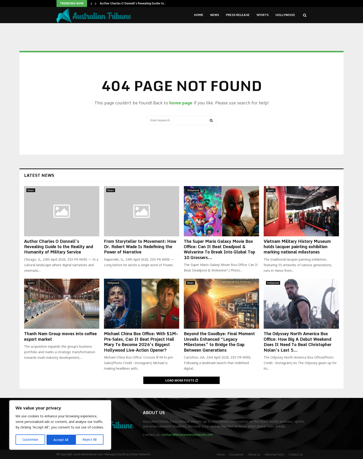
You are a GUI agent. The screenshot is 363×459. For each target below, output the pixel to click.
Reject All (61, 439)
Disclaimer (236, 454)
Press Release (238, 14)
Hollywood (285, 14)
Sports (263, 14)
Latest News (39, 175)
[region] (60, 425)
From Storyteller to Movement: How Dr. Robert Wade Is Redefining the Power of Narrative (140, 247)
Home (198, 14)
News (214, 14)
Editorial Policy (274, 454)
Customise (30, 439)
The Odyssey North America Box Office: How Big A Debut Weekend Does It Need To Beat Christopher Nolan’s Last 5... (298, 341)
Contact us (296, 454)
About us (254, 454)
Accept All (90, 439)
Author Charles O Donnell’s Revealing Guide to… (133, 3)
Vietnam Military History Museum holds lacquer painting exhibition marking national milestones (297, 247)
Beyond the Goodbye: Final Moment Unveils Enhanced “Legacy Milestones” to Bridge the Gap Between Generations (219, 341)
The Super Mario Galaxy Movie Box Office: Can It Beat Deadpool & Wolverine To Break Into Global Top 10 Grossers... (219, 249)
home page (180, 103)
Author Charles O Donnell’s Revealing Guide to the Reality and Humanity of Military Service (58, 247)
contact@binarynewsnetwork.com (187, 434)
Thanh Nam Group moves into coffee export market (60, 336)
